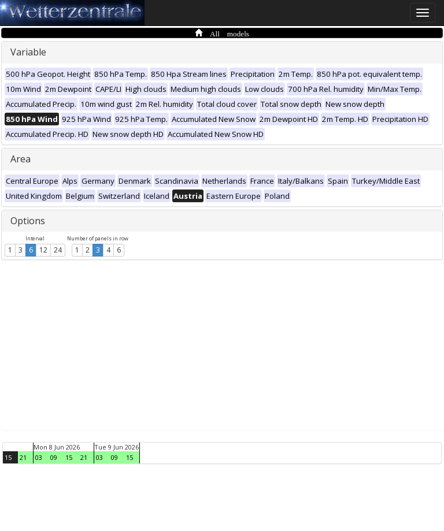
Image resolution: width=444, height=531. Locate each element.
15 (8, 457)
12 (43, 250)
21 (23, 457)
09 (53, 457)
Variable (28, 52)
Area (20, 159)
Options (27, 220)
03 (38, 457)
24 (58, 250)
